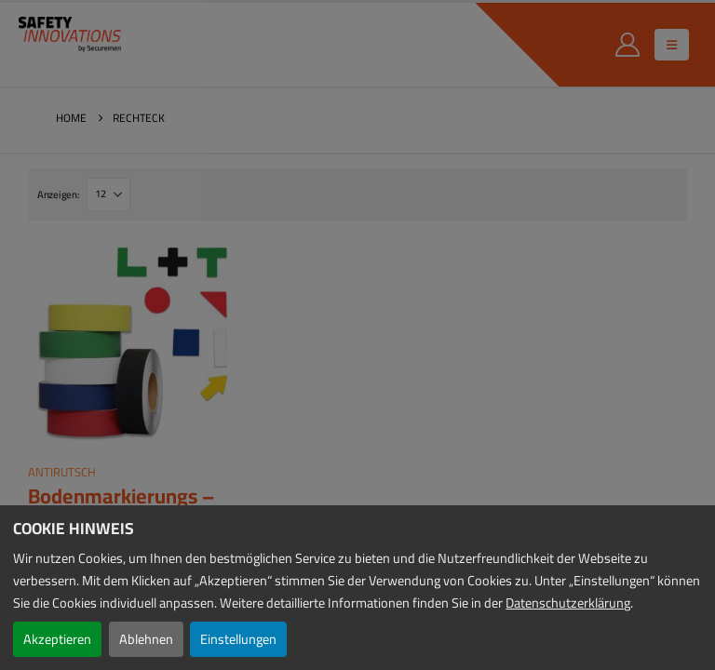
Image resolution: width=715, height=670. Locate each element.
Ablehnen (146, 638)
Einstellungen (238, 638)
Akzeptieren (57, 638)
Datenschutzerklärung (568, 602)
